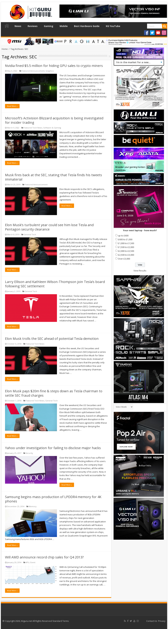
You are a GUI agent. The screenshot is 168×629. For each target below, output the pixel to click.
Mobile (64, 26)
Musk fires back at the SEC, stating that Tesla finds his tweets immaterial (53, 177)
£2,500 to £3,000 (126, 254)
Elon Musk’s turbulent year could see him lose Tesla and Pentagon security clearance (49, 227)
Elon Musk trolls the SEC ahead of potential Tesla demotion (52, 338)
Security (29, 453)
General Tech (30, 234)
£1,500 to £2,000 (126, 247)
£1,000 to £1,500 (126, 243)
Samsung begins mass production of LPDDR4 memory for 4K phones (53, 499)
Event (32, 562)
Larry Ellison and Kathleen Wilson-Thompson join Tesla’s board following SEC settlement (55, 283)
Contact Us (151, 620)
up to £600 (123, 235)
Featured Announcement (33, 71)
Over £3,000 (124, 258)
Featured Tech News (33, 127)
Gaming (48, 26)
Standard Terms (60, 620)
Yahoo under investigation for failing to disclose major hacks (53, 448)
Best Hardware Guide (86, 26)
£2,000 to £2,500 (126, 250)
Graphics (50, 71)
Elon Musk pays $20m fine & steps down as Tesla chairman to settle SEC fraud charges (53, 393)
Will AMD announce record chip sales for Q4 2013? (44, 557)
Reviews (33, 26)
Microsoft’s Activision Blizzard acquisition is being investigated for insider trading (54, 120)
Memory (33, 506)
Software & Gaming (52, 127)
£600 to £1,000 (125, 239)
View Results (139, 270)
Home (7, 25)
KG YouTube (113, 26)
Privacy (161, 620)
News (18, 26)
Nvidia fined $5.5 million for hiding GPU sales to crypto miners (54, 65)
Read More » (12, 106)
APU (27, 562)
